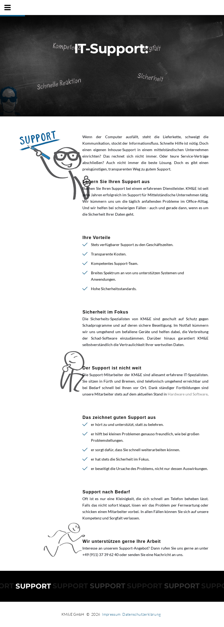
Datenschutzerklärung (141, 614)
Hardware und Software (188, 394)
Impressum (111, 614)
